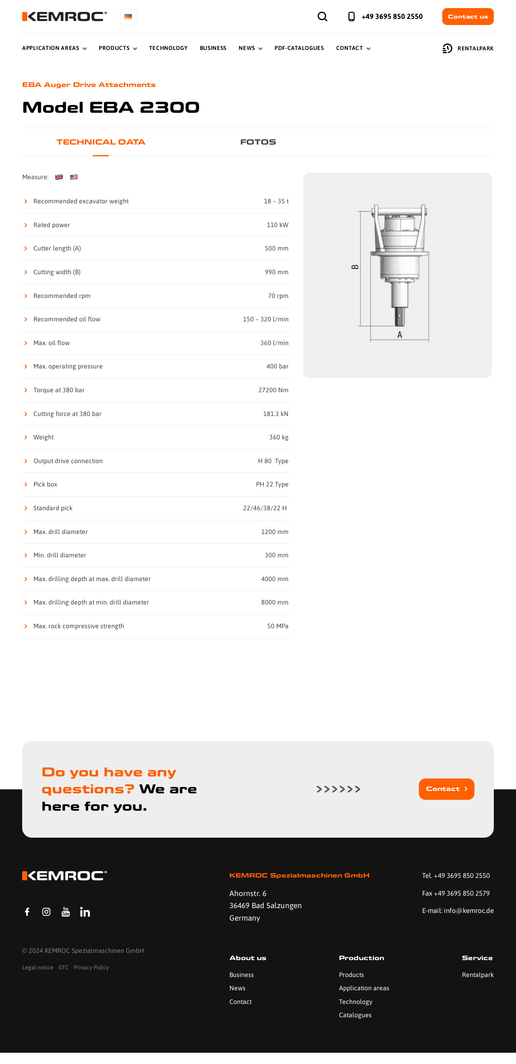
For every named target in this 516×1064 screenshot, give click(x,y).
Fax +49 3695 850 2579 (452, 896)
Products (114, 48)
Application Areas (50, 48)
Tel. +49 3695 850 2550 (452, 877)
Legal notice (38, 985)
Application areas (360, 999)
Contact (349, 48)
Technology (168, 48)
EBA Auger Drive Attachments (97, 85)
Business (213, 48)
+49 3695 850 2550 (392, 16)
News (247, 48)
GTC (63, 985)
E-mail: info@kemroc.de (442, 920)
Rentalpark (468, 48)
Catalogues (351, 1026)
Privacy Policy (91, 985)
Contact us (468, 16)
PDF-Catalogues (299, 48)
